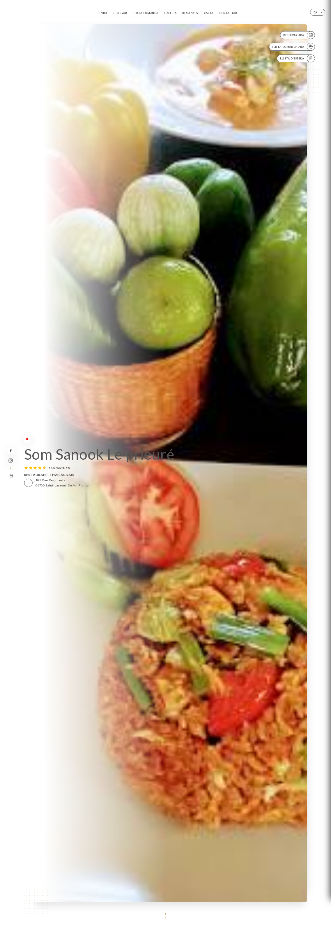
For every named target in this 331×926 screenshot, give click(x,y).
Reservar (120, 13)
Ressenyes (190, 13)
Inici (103, 13)
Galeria (170, 13)
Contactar (228, 13)
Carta (208, 13)
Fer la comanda (145, 13)
